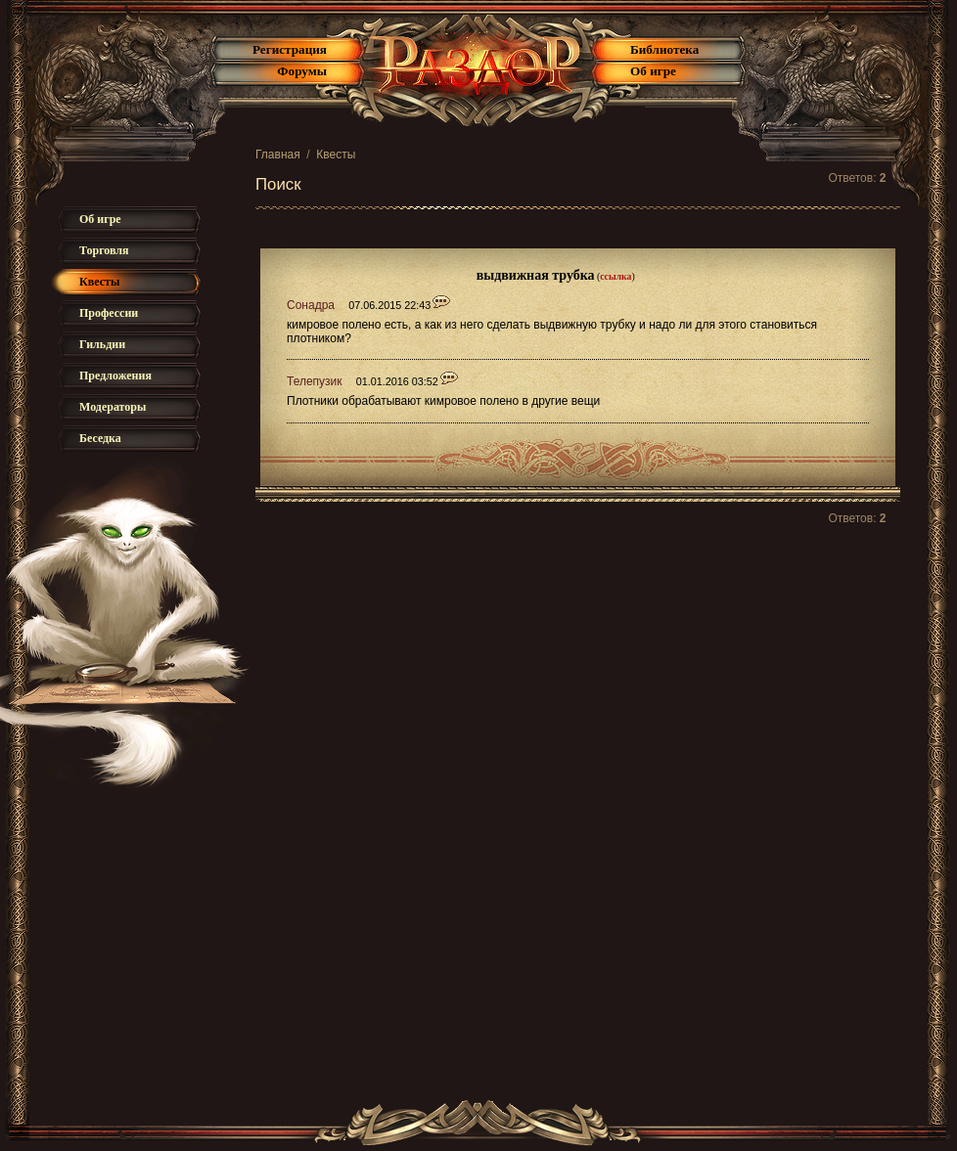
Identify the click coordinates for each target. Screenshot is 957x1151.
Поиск (278, 184)
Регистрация (289, 49)
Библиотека (664, 49)
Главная (277, 154)
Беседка (100, 438)
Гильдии (102, 344)
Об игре (653, 71)
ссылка (615, 276)
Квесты (335, 154)
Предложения (115, 375)
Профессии (108, 313)
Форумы (302, 71)
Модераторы (112, 407)
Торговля (104, 250)
